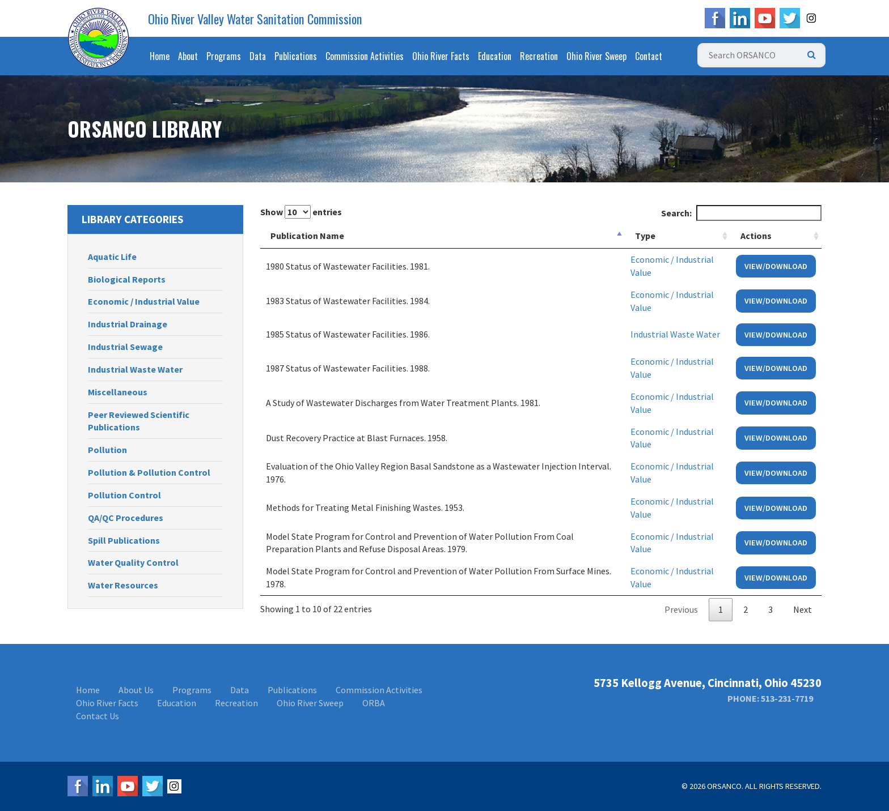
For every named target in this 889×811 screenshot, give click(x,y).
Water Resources (123, 585)
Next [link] (802, 609)
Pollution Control (124, 495)
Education (494, 56)
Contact (648, 56)
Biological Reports (127, 279)
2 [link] (745, 609)
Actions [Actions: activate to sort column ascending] (756, 235)
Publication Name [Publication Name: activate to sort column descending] (307, 235)
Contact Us (97, 716)
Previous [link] (681, 609)
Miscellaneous (117, 392)
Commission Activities (364, 56)
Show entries (301, 212)
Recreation (539, 56)
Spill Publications (124, 540)
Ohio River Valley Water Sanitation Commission (255, 19)
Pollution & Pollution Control (149, 472)
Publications (295, 56)
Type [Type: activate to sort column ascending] (645, 235)
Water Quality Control (133, 562)
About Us (136, 689)
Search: (741, 213)
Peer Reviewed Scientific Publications (138, 421)
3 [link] (770, 609)
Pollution (107, 449)
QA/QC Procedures (125, 517)
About (188, 56)
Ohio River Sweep (596, 56)
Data (257, 56)
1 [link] (720, 609)
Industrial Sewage (125, 346)
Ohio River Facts (440, 56)
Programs (223, 56)
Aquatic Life (112, 256)
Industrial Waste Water (135, 369)
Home (160, 56)
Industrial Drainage (127, 324)
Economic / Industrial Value (144, 301)
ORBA (373, 702)
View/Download (775, 266)
